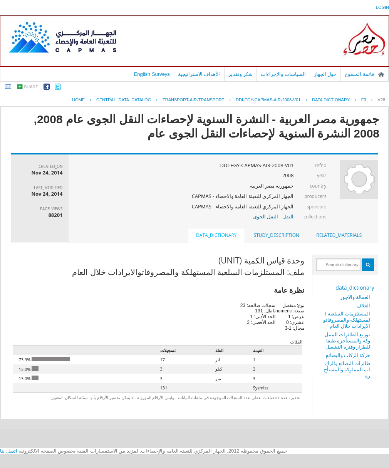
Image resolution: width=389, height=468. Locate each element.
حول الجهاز (325, 74)
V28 (381, 99)
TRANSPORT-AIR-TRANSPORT (193, 99)
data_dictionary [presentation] (216, 235)
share (31, 86)
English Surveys (152, 74)
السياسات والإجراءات (283, 74)
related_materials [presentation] (339, 235)
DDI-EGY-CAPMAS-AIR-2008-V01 (268, 99)
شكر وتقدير (240, 74)
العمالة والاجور (355, 297)
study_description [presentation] (276, 235)
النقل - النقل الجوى (273, 216)
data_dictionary (354, 287)
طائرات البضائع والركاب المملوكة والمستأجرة (347, 369)
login (382, 7)
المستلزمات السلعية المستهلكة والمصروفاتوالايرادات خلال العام (346, 319)
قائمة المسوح (359, 74)
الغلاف (363, 305)
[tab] (339, 235)
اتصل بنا (8, 451)
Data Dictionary (331, 99)
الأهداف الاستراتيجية (199, 74)
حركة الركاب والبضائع (348, 355)
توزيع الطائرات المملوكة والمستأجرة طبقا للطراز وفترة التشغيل (348, 340)
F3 (363, 99)
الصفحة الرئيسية (381, 74)
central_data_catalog (123, 99)
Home (78, 99)
